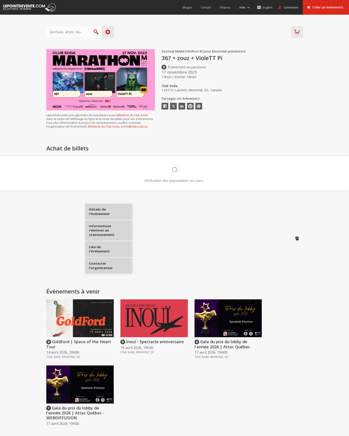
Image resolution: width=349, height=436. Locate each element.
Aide (173, 404)
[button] (210, 430)
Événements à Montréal (284, 397)
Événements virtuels (281, 391)
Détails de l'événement (106, 213)
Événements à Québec (283, 404)
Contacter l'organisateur (106, 264)
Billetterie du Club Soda (132, 115)
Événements (279, 382)
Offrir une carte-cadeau (187, 391)
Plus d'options (108, 32)
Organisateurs (237, 382)
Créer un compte (235, 391)
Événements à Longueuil (285, 410)
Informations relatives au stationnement (106, 231)
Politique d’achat (182, 397)
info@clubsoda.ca (135, 126)
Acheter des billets (188, 382)
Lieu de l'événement (106, 247)
